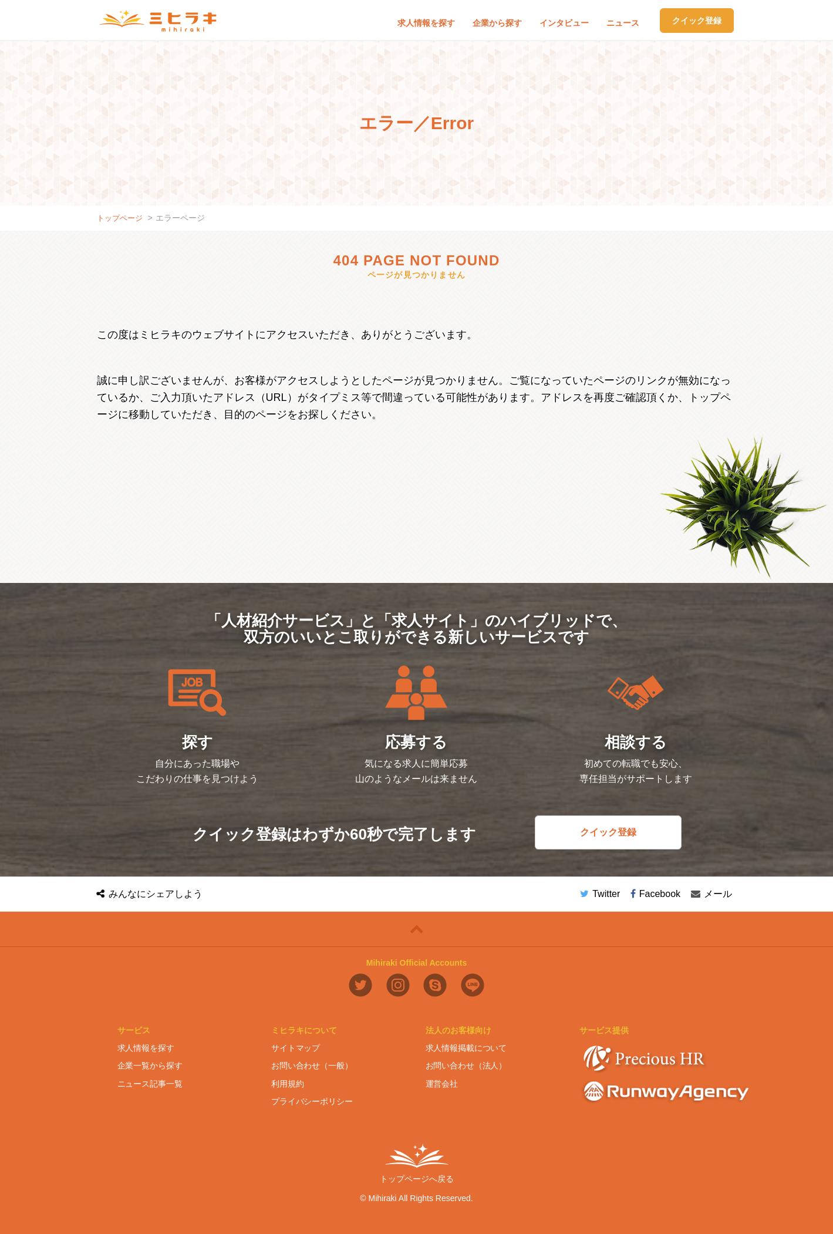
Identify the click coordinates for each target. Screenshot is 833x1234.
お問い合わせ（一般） (312, 1065)
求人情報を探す (426, 23)
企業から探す (497, 23)
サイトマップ (295, 1048)
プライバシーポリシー (312, 1101)
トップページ (121, 217)
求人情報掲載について (466, 1048)
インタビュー (564, 23)
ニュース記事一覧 (150, 1083)
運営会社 (442, 1083)
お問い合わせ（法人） (466, 1065)
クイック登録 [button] (696, 20)
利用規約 (287, 1083)
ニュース (622, 23)
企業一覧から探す (150, 1065)
